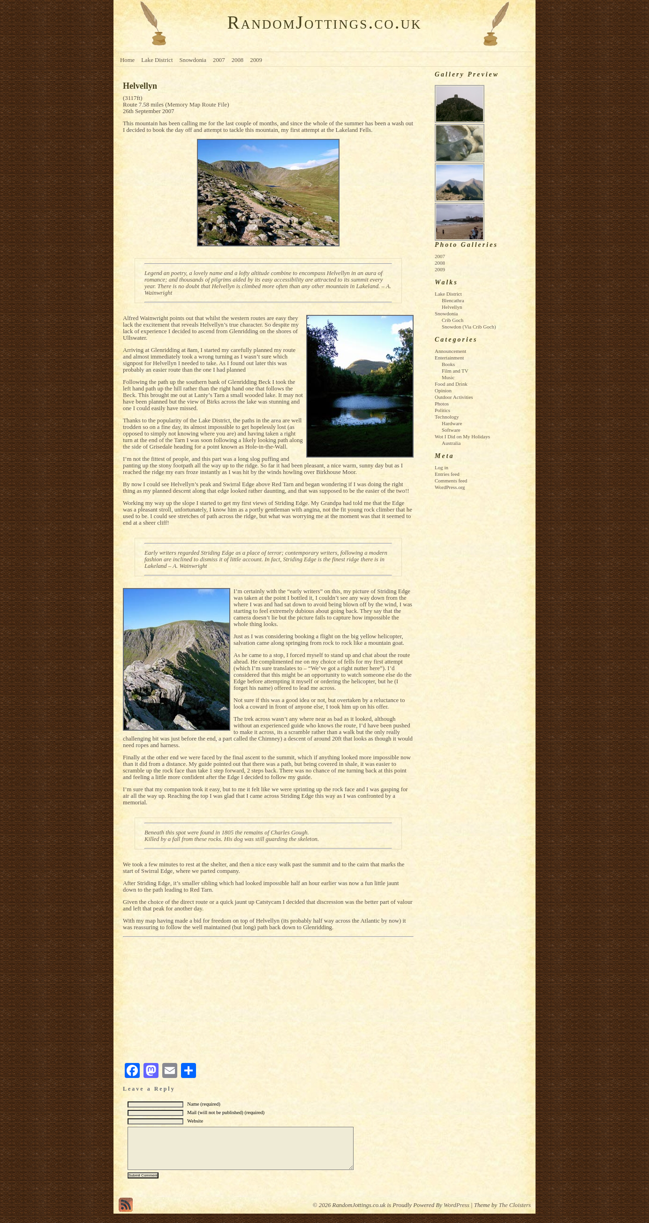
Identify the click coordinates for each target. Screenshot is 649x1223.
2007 (219, 60)
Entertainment (449, 357)
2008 (238, 60)
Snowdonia (192, 60)
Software (451, 430)
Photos (442, 403)
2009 (256, 60)
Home (127, 60)
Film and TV (455, 371)
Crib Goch (452, 320)
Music (448, 377)
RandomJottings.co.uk (324, 22)
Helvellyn (452, 307)
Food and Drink (451, 384)
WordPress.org (450, 487)
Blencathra (453, 300)
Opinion (443, 390)
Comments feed (451, 480)
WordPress (456, 1214)
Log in (441, 467)
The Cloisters (514, 1214)
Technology (447, 417)
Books (448, 364)
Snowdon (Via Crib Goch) (469, 326)
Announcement (450, 351)
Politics (442, 410)
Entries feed (447, 474)
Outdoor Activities (454, 397)
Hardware (452, 423)
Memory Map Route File (197, 104)
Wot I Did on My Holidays (462, 436)
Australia (451, 443)
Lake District (157, 60)
